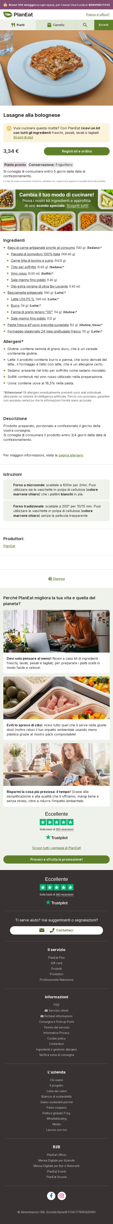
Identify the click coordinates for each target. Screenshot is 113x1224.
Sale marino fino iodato (29, 279)
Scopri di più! (23, 137)
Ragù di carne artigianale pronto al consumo (42, 248)
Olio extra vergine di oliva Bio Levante (40, 285)
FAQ (56, 1003)
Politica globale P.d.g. (56, 1113)
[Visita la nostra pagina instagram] (62, 1197)
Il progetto (57, 1085)
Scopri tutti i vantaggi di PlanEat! (56, 845)
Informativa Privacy (56, 1031)
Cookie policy (56, 1037)
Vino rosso (19, 273)
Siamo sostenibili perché (56, 1102)
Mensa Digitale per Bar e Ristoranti (56, 1167)
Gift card (56, 960)
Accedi (103, 25)
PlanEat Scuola (56, 1178)
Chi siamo (56, 1079)
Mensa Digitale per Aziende (56, 1161)
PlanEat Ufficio (56, 1156)
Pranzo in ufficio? (98, 14)
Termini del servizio (56, 1025)
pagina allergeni (70, 453)
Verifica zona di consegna (56, 1054)
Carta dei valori (56, 1091)
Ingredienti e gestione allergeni (56, 1048)
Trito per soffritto (24, 266)
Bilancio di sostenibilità (56, 1096)
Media (56, 1125)
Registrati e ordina (77, 151)
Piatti (18, 25)
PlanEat (9, 544)
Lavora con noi (56, 1130)
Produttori (56, 972)
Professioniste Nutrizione (56, 978)
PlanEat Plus (56, 955)
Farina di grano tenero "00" (33, 310)
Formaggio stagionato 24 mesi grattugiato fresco (45, 329)
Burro (15, 304)
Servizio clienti (56, 1009)
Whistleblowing (56, 1119)
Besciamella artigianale (25, 291)
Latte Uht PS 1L (23, 298)
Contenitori (56, 1043)
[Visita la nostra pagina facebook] (51, 1197)
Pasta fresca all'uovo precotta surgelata (39, 323)
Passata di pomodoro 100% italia (36, 254)
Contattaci (56, 927)
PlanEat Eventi (56, 1173)
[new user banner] (56, 210)
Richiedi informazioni (56, 1014)
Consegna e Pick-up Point (57, 1020)
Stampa (56, 576)
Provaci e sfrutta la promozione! (56, 857)
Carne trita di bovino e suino (33, 260)
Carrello (55, 25)
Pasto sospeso (56, 1108)
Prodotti (56, 966)
